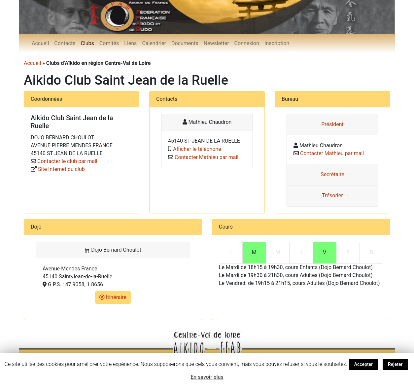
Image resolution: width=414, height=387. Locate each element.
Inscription (276, 43)
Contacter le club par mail (67, 161)
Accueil (40, 43)
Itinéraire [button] (112, 297)
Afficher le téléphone (197, 149)
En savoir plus (206, 377)
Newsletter (216, 43)
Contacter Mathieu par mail (206, 157)
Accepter (363, 364)
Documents (184, 43)
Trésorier (332, 195)
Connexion (246, 43)
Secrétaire (332, 174)
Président (332, 124)
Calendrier (154, 43)
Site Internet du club (61, 169)
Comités (109, 43)
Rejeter (395, 364)
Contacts (64, 43)
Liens (130, 43)
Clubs (87, 43)
